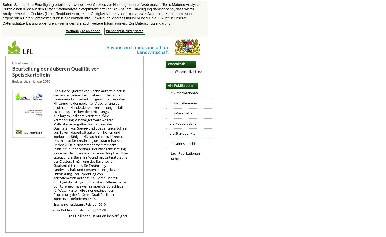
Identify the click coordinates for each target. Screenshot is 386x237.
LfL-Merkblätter (182, 113)
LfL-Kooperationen (184, 123)
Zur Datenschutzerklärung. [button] (150, 23)
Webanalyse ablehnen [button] (83, 31)
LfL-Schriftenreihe (183, 103)
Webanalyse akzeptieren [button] (124, 31)
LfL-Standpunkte (182, 133)
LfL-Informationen (184, 93)
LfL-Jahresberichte (183, 143)
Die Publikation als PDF (80, 210)
